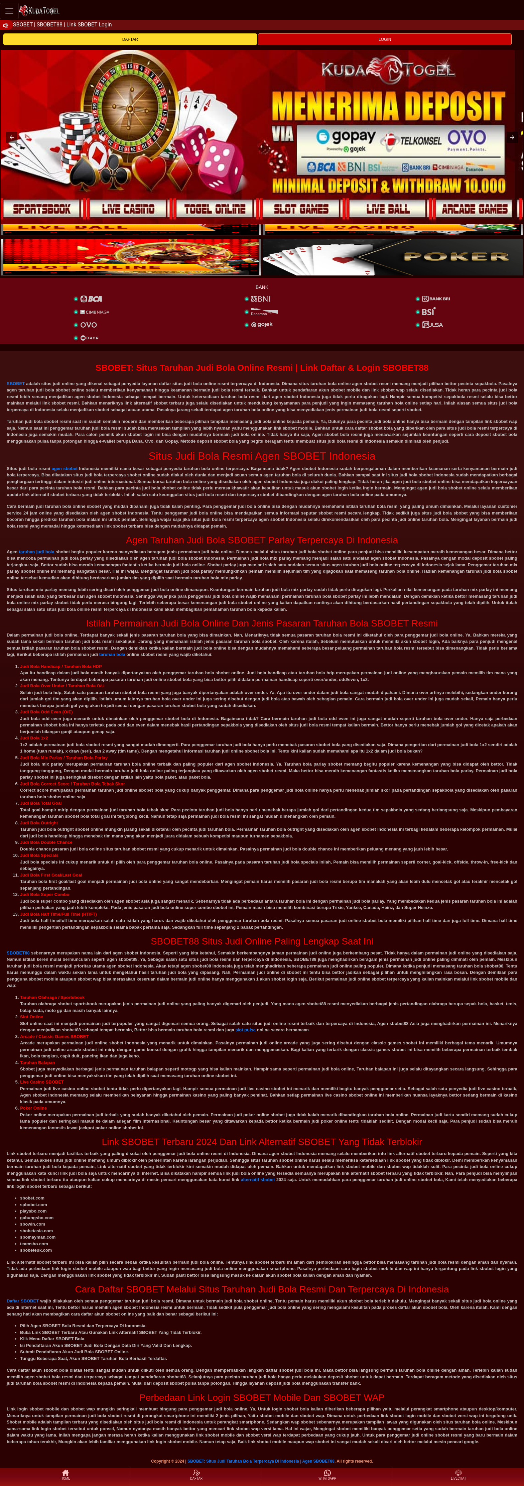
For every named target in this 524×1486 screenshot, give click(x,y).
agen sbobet (65, 468)
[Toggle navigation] (9, 11)
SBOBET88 (18, 952)
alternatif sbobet (258, 1179)
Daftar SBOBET (23, 1300)
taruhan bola (112, 654)
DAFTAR (130, 39)
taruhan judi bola (36, 551)
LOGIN (385, 39)
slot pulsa (245, 1029)
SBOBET (16, 383)
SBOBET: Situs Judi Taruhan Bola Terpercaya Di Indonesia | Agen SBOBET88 (261, 1461)
